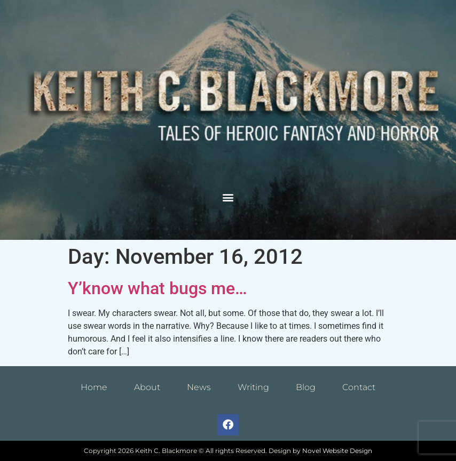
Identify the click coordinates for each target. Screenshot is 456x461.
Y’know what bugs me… (157, 288)
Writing (253, 387)
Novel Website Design (337, 451)
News (199, 387)
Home (94, 387)
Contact (358, 387)
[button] (228, 197)
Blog (306, 387)
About (147, 387)
